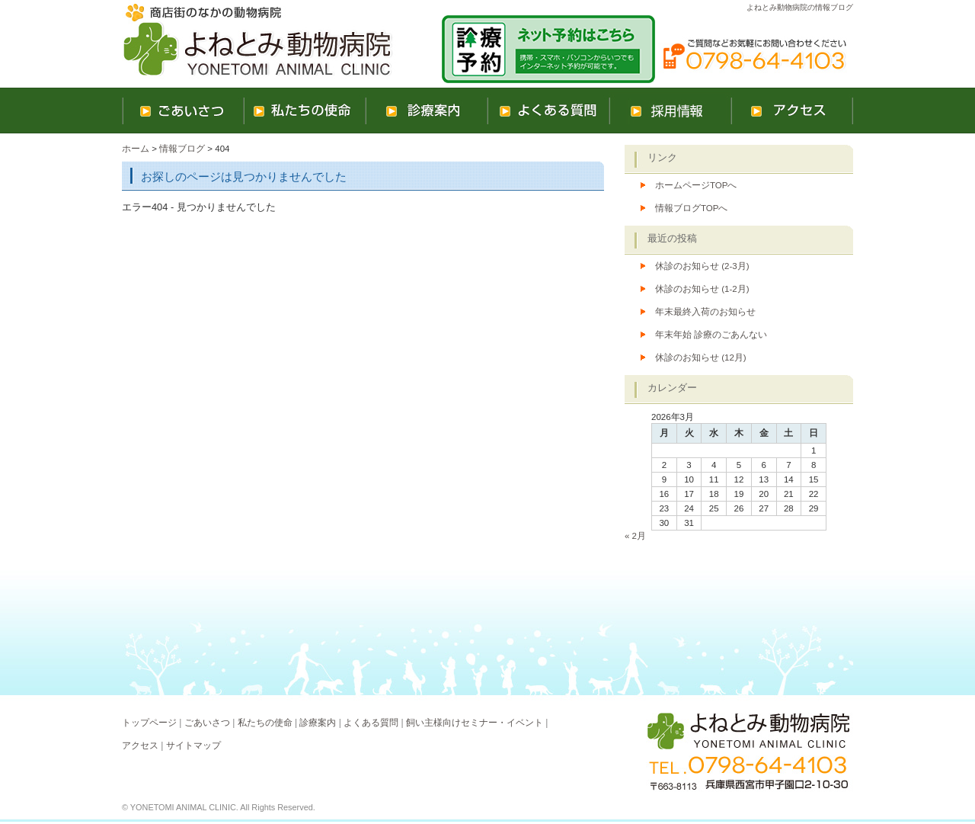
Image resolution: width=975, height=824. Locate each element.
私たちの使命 (265, 722)
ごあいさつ (207, 722)
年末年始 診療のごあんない (711, 334)
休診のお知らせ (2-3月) (702, 266)
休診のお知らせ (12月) (700, 357)
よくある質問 (371, 722)
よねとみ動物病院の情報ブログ (799, 7)
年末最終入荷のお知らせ (705, 311)
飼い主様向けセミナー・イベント (474, 722)
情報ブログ (182, 148)
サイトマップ (193, 745)
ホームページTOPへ (696, 185)
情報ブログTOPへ (691, 208)
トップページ (149, 722)
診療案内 (317, 722)
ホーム (135, 148)
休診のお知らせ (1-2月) (702, 288)
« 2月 (635, 535)
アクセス (140, 745)
